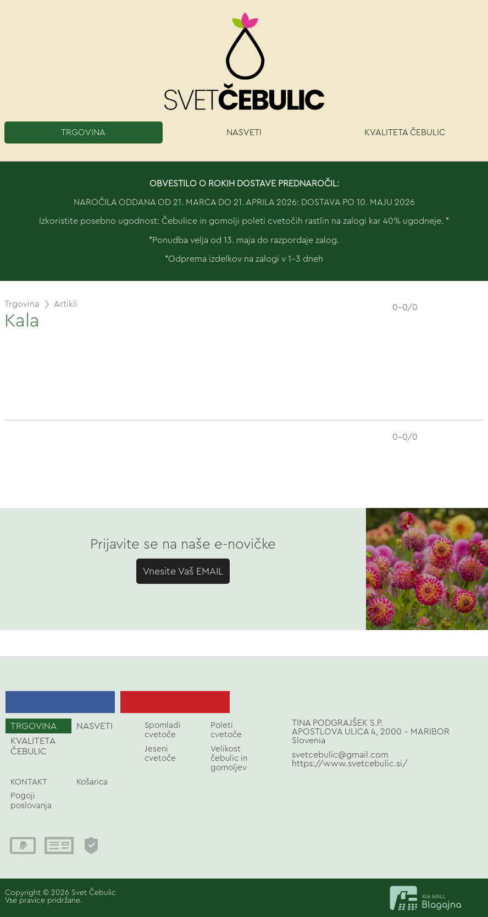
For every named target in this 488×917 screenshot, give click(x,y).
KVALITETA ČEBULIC (404, 132)
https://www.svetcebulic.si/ (350, 763)
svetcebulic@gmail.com (340, 754)
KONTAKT (28, 782)
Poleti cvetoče (226, 730)
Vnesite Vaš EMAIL (183, 571)
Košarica (92, 782)
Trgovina (21, 304)
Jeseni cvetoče (160, 754)
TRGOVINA (83, 132)
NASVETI (244, 132)
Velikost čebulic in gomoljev (228, 758)
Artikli (65, 304)
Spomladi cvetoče (163, 730)
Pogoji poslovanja (31, 800)
